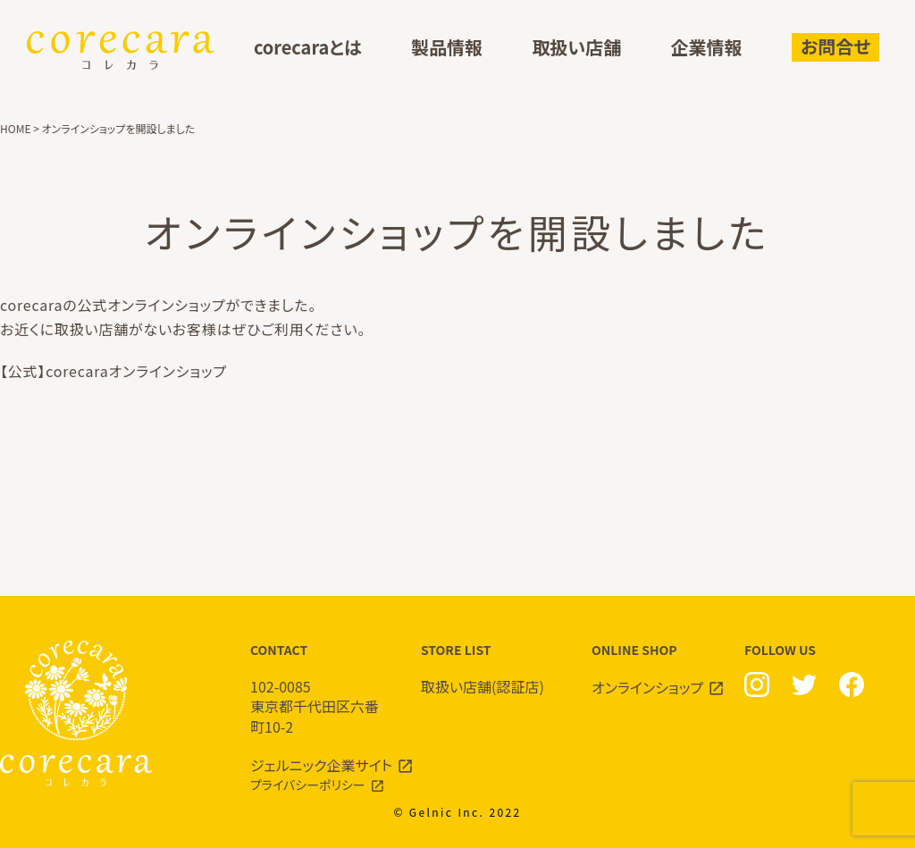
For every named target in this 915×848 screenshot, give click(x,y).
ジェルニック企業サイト (321, 765)
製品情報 (447, 48)
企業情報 (707, 48)
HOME (15, 128)
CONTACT (317, 689)
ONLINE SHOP (659, 669)
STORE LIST (488, 669)
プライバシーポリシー (307, 784)
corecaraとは (308, 48)
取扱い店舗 (576, 48)
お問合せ (835, 46)
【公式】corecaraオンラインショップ (113, 371)
